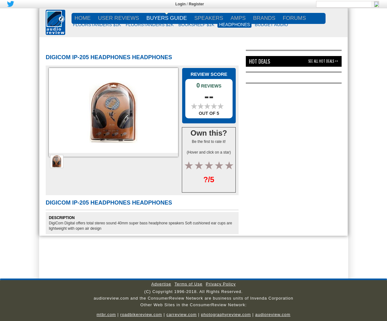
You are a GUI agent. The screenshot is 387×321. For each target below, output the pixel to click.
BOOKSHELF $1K (196, 24)
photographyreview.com (226, 314)
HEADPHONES (234, 24)
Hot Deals (259, 61)
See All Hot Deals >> (323, 61)
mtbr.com (106, 314)
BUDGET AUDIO (271, 24)
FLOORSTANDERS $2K (150, 24)
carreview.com (181, 314)
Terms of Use (189, 284)
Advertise (161, 284)
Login (180, 4)
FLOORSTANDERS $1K (97, 24)
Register (196, 4)
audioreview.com (273, 314)
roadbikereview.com (141, 314)
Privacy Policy (221, 284)
